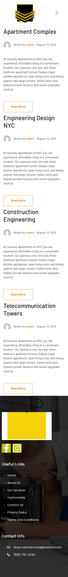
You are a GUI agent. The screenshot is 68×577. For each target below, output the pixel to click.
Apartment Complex (29, 31)
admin (30, 44)
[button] (56, 13)
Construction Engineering (20, 215)
